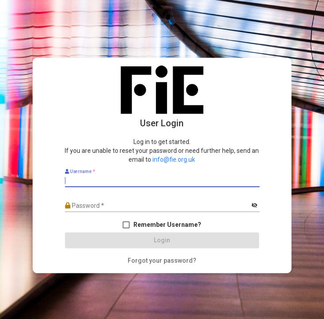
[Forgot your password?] (162, 261)
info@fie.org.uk (173, 159)
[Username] (162, 180)
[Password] (157, 205)
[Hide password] (254, 205)
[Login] (162, 241)
